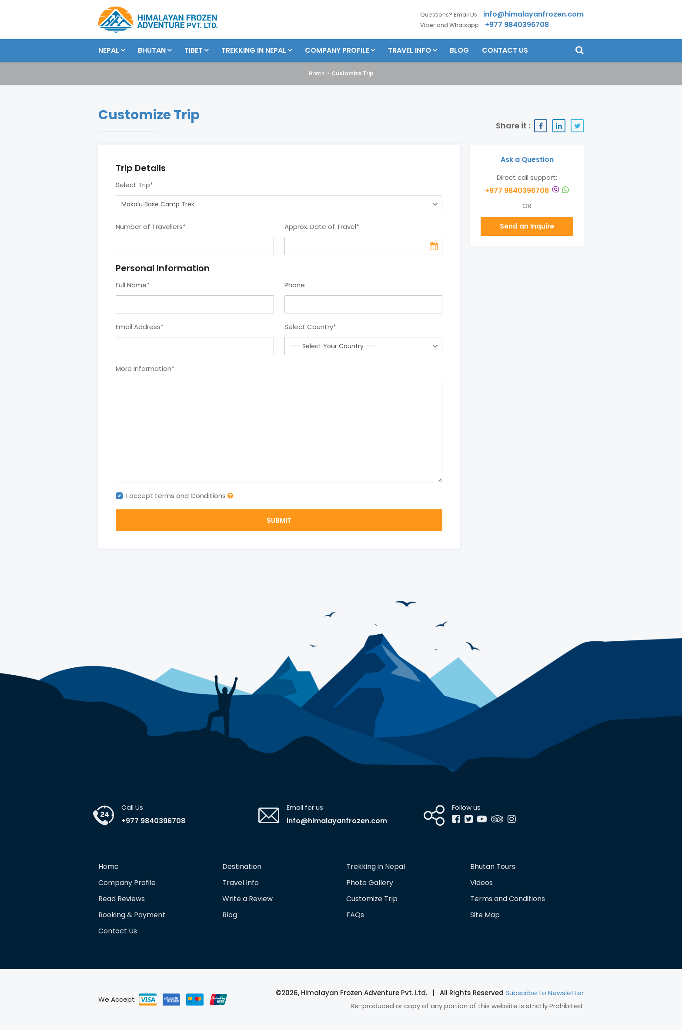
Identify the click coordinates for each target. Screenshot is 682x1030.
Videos (481, 883)
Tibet (193, 50)
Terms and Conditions (507, 899)
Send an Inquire (527, 226)
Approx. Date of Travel (321, 226)
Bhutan (152, 50)
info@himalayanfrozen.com (337, 821)
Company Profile (337, 50)
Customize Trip (372, 899)
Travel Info (409, 50)
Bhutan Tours (492, 867)
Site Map (485, 915)
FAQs (355, 915)
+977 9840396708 (527, 190)
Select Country (310, 326)
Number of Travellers (151, 226)
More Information (145, 368)
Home (316, 73)
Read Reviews (121, 899)
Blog (459, 50)
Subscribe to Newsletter (544, 992)
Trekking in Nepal (253, 50)
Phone (294, 284)
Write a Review (247, 899)
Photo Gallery (369, 883)
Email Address (140, 326)
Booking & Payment (131, 915)
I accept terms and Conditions (179, 495)
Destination (241, 867)
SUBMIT (279, 520)
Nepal (108, 50)
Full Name (133, 284)
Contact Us (505, 50)
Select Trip (134, 184)
